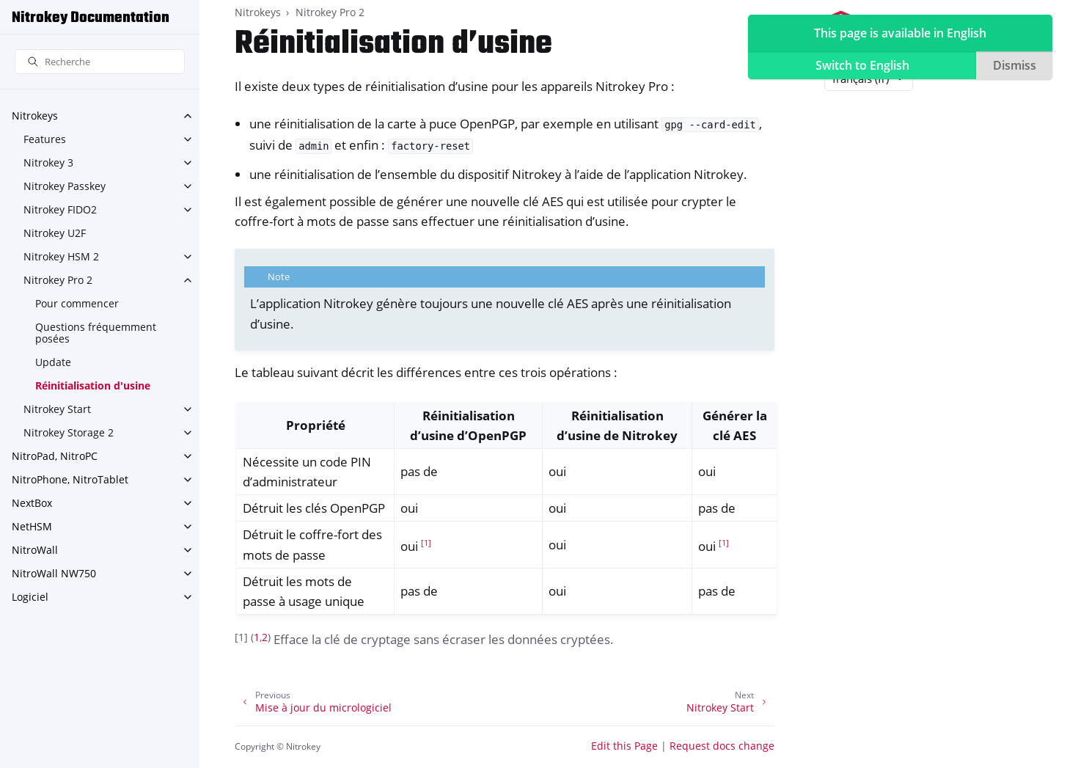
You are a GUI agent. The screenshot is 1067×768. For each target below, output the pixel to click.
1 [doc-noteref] (426, 543)
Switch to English (862, 65)
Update (53, 362)
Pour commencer (77, 303)
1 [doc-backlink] (257, 637)
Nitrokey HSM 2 (61, 256)
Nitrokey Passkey (64, 186)
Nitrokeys (35, 115)
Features (44, 139)
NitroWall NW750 (54, 573)
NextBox (32, 503)
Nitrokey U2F (54, 233)
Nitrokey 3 (48, 162)
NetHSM (32, 526)
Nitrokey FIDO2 (60, 209)
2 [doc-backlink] (265, 637)
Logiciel (30, 597)
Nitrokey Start (57, 409)
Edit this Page (624, 746)
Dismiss (1014, 65)
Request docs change (722, 746)
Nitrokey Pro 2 (57, 280)
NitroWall (35, 550)
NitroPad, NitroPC (55, 456)
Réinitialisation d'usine (92, 385)
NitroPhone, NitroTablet (70, 479)
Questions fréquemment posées (95, 332)
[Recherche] (99, 62)
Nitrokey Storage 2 (68, 432)
